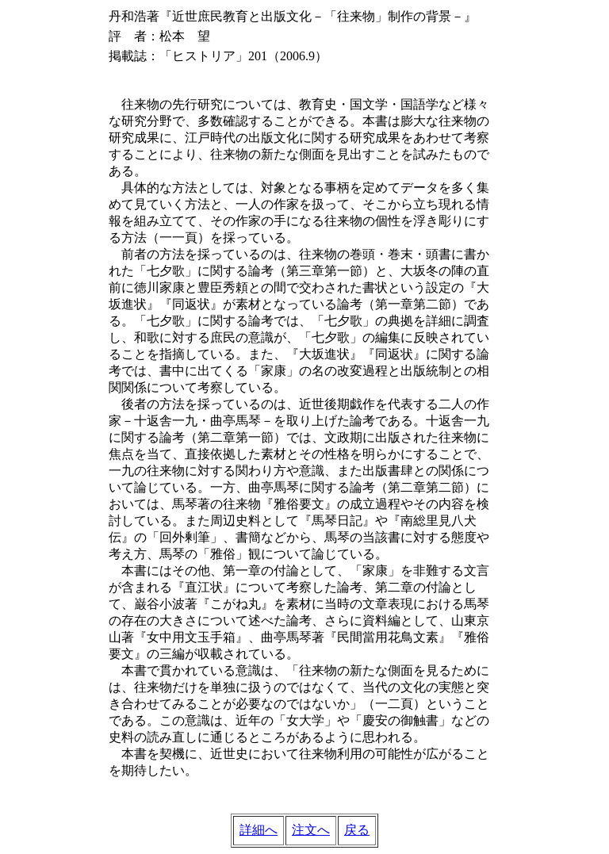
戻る (357, 830)
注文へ (311, 830)
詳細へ (258, 830)
